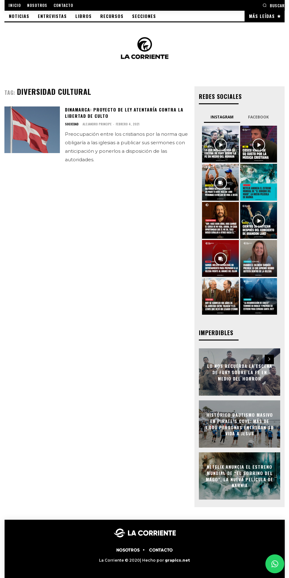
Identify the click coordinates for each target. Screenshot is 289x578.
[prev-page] (258, 359)
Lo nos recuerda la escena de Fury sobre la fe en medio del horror (239, 372)
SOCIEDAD (71, 124)
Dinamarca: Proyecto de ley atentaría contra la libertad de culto (124, 112)
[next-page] (269, 359)
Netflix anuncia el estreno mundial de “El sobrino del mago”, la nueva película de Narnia (239, 476)
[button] (274, 5)
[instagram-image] (220, 144)
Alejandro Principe (97, 124)
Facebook (258, 117)
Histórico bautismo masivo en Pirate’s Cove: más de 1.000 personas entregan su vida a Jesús (239, 424)
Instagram (222, 117)
